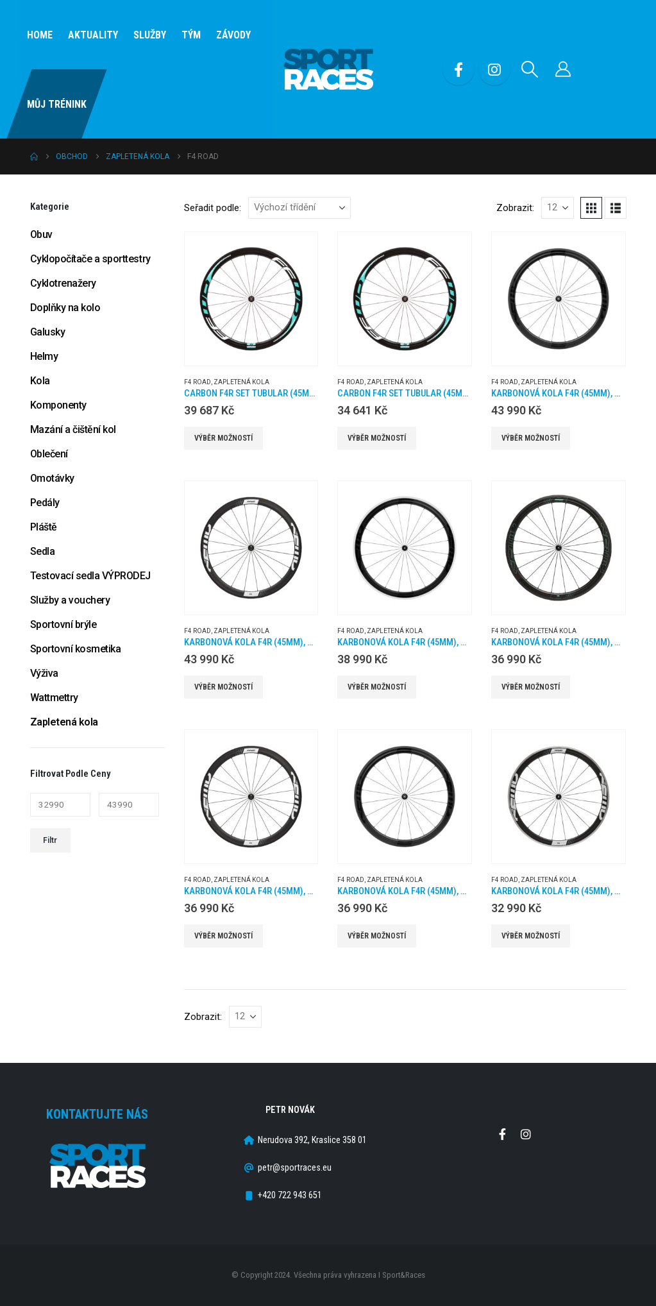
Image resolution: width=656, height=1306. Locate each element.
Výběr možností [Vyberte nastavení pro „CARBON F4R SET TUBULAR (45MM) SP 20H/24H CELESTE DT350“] (377, 438)
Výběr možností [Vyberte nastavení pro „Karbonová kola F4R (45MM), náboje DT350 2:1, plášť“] (377, 935)
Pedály (45, 502)
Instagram (525, 1134)
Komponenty (58, 405)
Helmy (44, 356)
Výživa (44, 673)
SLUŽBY (149, 35)
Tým (191, 35)
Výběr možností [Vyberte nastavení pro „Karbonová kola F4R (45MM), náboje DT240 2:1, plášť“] (223, 687)
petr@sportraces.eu (295, 1167)
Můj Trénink (57, 104)
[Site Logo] (328, 69)
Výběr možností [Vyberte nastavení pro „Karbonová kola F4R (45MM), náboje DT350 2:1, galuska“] (223, 935)
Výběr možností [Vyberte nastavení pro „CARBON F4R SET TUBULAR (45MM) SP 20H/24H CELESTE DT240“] (223, 438)
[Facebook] (458, 69)
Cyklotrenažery (63, 283)
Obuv (41, 234)
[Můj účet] (563, 69)
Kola (40, 381)
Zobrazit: (515, 208)
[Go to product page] (251, 299)
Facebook (502, 1134)
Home (40, 35)
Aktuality (93, 35)
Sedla (42, 551)
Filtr (50, 840)
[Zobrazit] (557, 208)
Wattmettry (54, 697)
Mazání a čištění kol (73, 429)
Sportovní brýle (63, 624)
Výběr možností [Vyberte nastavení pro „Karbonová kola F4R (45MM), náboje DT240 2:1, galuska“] (530, 438)
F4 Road (197, 382)
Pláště (43, 527)
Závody (233, 35)
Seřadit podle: (212, 208)
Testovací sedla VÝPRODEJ (90, 576)
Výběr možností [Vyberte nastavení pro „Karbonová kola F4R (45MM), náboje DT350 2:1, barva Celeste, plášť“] (530, 687)
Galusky (47, 332)
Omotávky (52, 478)
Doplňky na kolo (65, 307)
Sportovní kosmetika (75, 649)
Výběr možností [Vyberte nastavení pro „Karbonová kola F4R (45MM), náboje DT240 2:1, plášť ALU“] (377, 687)
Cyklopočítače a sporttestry (90, 259)
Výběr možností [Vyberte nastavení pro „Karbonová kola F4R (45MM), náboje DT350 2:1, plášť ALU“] (530, 935)
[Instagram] (494, 69)
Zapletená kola (241, 382)
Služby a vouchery (70, 600)
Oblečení (49, 454)
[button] (530, 69)
